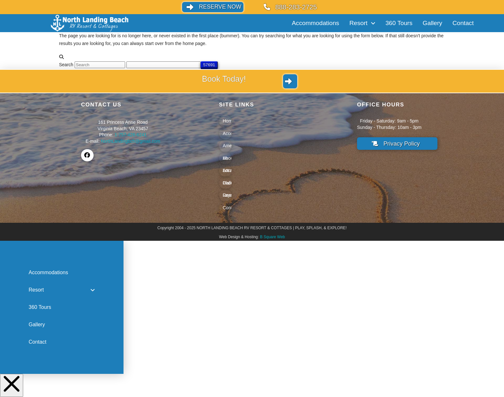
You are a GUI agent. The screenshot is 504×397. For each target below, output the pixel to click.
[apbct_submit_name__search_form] (209, 64)
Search (66, 64)
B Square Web (272, 237)
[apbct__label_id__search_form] (163, 64)
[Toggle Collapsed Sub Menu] (61, 290)
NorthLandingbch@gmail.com (130, 141)
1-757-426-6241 (131, 134)
